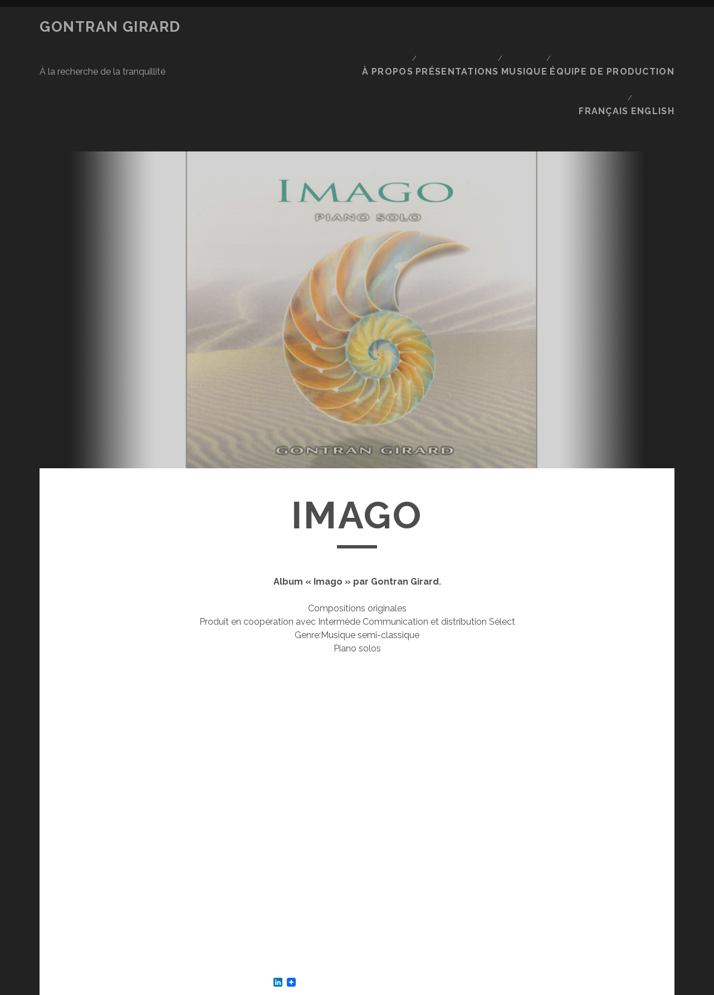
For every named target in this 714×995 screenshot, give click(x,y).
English (656, 41)
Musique (539, 27)
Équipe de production (623, 27)
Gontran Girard (110, 26)
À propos (403, 27)
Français (604, 41)
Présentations (472, 27)
